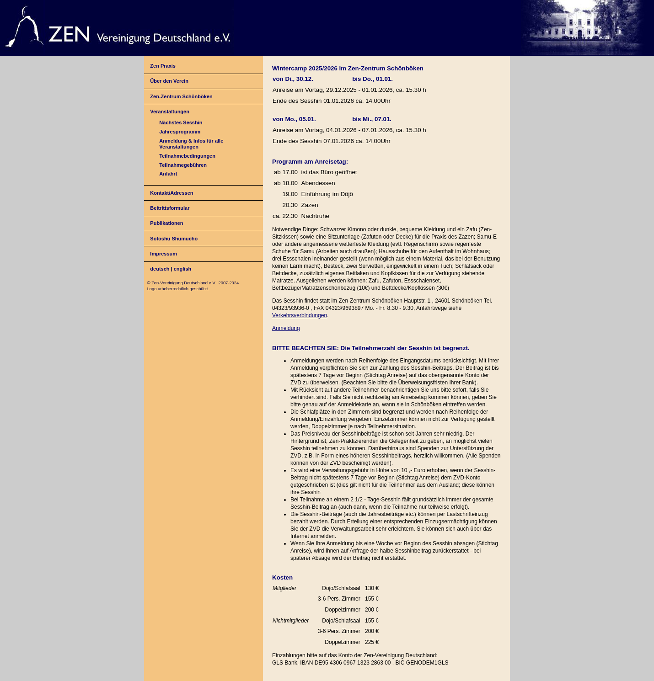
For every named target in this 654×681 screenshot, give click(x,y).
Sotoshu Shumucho (174, 238)
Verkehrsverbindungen (299, 315)
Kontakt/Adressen (171, 193)
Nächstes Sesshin (180, 122)
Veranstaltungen (169, 111)
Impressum (163, 253)
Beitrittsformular (169, 208)
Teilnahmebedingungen (187, 156)
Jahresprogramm (179, 131)
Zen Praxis (163, 66)
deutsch (159, 268)
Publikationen (166, 223)
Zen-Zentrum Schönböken (181, 96)
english (183, 268)
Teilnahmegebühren (183, 165)
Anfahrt (168, 173)
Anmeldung (286, 328)
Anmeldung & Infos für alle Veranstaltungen (191, 143)
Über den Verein (169, 81)
